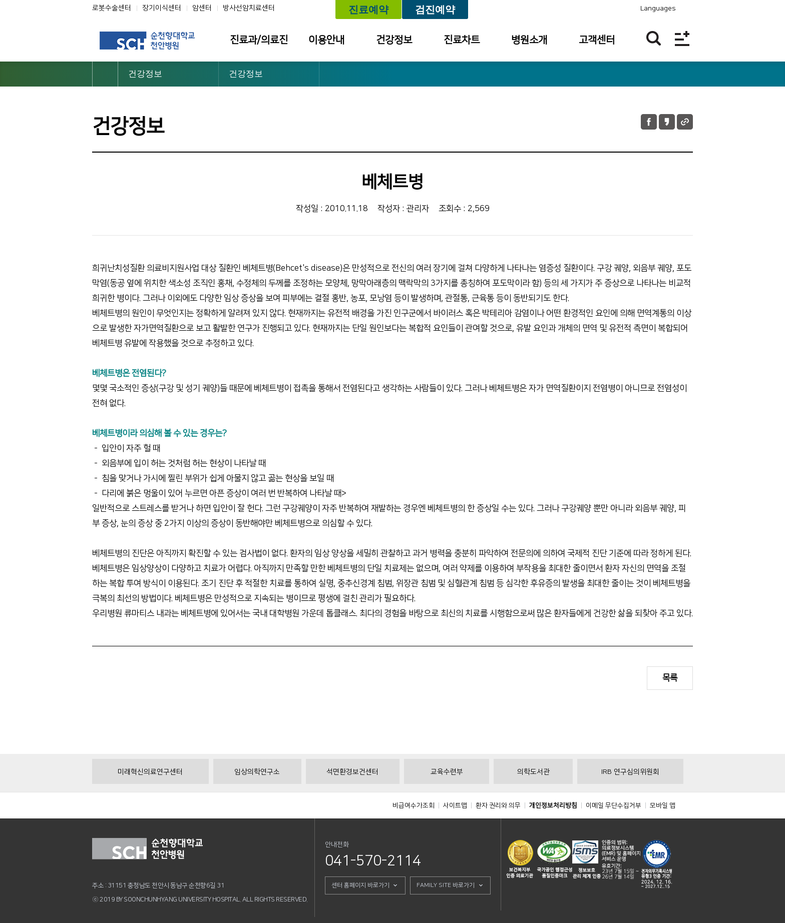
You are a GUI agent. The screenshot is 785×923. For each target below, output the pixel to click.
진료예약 (368, 9)
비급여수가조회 (413, 805)
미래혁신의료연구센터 (150, 772)
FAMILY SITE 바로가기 (446, 885)
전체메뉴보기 (682, 38)
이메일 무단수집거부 (613, 805)
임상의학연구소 (257, 772)
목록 (669, 677)
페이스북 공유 (649, 122)
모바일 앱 (662, 805)
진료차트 (462, 40)
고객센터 (597, 40)
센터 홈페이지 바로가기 (360, 885)
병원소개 (529, 40)
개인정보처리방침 (553, 805)
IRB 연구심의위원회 (630, 772)
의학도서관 (533, 772)
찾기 (653, 38)
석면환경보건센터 (352, 772)
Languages (658, 9)
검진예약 (435, 9)
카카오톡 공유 (667, 122)
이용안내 (326, 40)
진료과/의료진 (259, 40)
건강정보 (394, 40)
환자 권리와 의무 (498, 805)
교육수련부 (447, 772)
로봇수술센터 (111, 8)
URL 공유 (685, 122)
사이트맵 (455, 805)
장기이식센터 (161, 8)
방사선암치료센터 (249, 8)
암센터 (202, 8)
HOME (105, 74)
